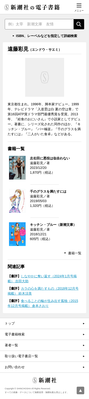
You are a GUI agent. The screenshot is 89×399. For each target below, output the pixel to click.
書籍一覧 (74, 253)
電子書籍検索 (15, 334)
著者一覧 (11, 345)
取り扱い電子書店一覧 (21, 356)
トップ (10, 323)
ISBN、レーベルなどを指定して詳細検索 (46, 36)
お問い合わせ (15, 367)
